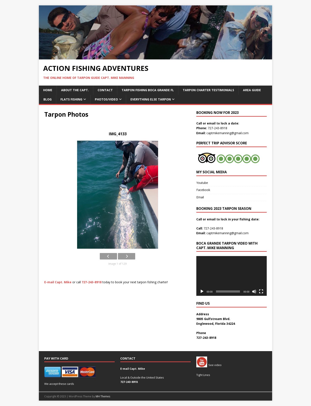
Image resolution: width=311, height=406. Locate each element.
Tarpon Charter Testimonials (208, 90)
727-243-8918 (217, 128)
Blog (47, 99)
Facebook (203, 190)
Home (47, 90)
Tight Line (202, 375)
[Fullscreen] (261, 291)
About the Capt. (75, 90)
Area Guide (252, 90)
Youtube (202, 183)
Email (200, 197)
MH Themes (103, 396)
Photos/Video (106, 99)
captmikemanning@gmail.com (227, 133)
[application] (231, 276)
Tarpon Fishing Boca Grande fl (148, 90)
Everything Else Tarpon (150, 99)
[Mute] (254, 291)
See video (209, 365)
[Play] (202, 291)
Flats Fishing (71, 99)
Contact (105, 90)
